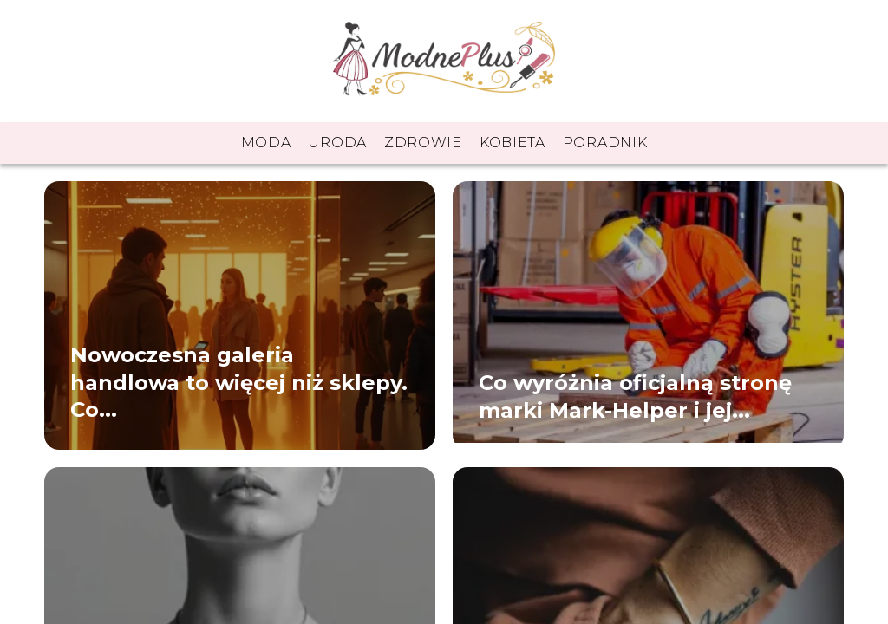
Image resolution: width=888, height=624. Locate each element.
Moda (266, 142)
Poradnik (605, 142)
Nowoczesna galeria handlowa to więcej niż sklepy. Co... (239, 382)
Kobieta (512, 142)
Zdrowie (423, 142)
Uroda (337, 142)
